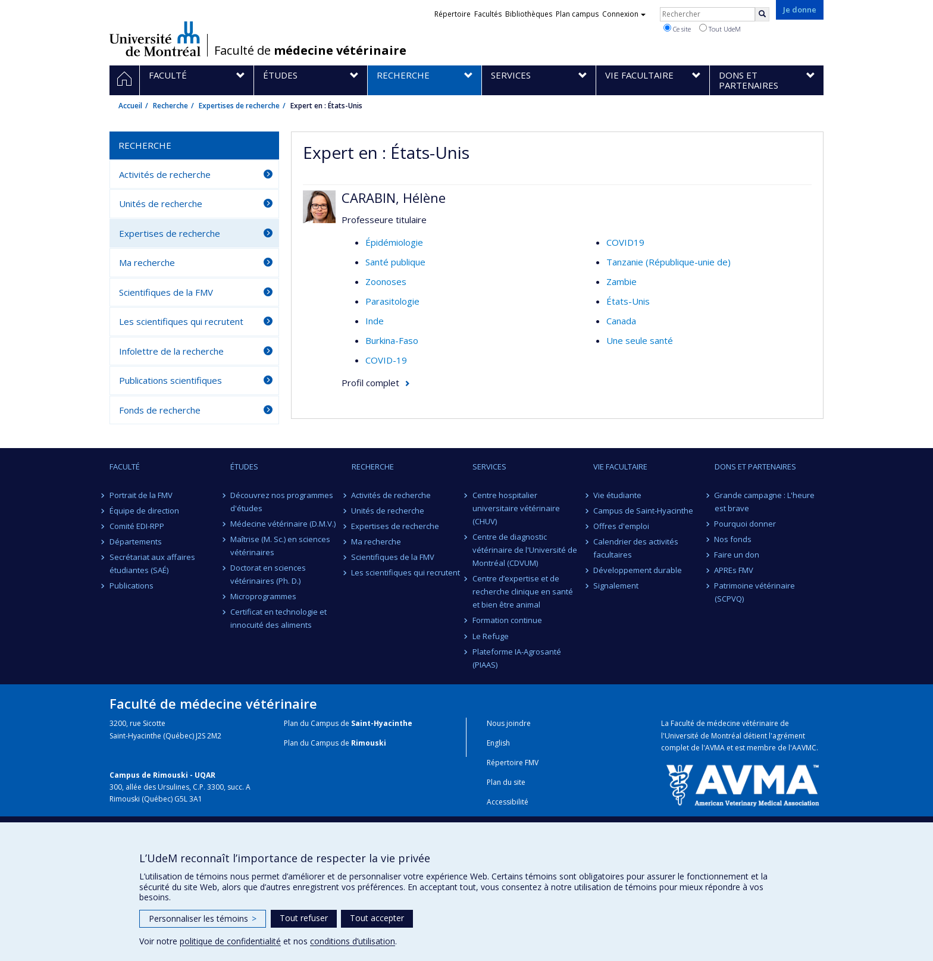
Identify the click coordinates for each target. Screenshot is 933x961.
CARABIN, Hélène (394, 197)
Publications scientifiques (170, 380)
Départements (135, 541)
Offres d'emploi (621, 526)
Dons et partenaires (755, 466)
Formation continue (507, 620)
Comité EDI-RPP (136, 526)
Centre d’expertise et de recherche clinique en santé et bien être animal (522, 591)
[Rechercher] (762, 14)
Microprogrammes (263, 596)
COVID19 (625, 242)
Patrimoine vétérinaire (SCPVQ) (755, 592)
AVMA (715, 748)
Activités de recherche (165, 174)
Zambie (621, 281)
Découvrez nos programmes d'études (281, 502)
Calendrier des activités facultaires (635, 548)
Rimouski (368, 743)
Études (244, 466)
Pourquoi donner (746, 523)
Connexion (624, 14)
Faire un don (737, 554)
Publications (131, 585)
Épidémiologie (394, 242)
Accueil (130, 106)
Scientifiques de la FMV (166, 292)
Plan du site (506, 782)
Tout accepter (377, 918)
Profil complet (370, 383)
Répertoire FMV (512, 762)
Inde (374, 321)
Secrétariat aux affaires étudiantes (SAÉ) (152, 563)
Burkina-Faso (391, 340)
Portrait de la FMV (141, 495)
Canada (621, 321)
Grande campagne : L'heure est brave (765, 502)
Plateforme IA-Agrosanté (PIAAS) (516, 658)
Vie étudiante (617, 495)
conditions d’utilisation (352, 941)
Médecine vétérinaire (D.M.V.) (283, 523)
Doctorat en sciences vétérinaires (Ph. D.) (268, 574)
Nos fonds (733, 539)
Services (489, 466)
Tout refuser (304, 918)
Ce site (677, 28)
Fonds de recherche (160, 410)
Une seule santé (639, 340)
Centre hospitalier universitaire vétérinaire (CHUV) (516, 508)
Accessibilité (507, 802)
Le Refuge (490, 636)
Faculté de (310, 51)
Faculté (124, 466)
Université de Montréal (155, 39)
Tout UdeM (720, 28)
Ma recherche (147, 262)
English (498, 743)
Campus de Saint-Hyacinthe (643, 510)
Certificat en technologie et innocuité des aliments (278, 618)
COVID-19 (386, 360)
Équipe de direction (144, 510)
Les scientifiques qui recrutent (181, 321)
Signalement (615, 585)
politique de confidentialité (230, 941)
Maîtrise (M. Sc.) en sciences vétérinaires (280, 546)
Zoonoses (385, 281)
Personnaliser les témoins (202, 918)
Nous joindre (509, 723)
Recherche (170, 106)
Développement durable (637, 570)
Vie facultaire (620, 466)
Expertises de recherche (239, 106)
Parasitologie (392, 301)
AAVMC (804, 748)
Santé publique (395, 262)
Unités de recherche (160, 203)
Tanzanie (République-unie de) (668, 262)
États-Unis (628, 301)
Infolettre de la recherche (171, 351)
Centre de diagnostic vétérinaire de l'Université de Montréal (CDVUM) (524, 549)
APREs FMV (734, 570)
